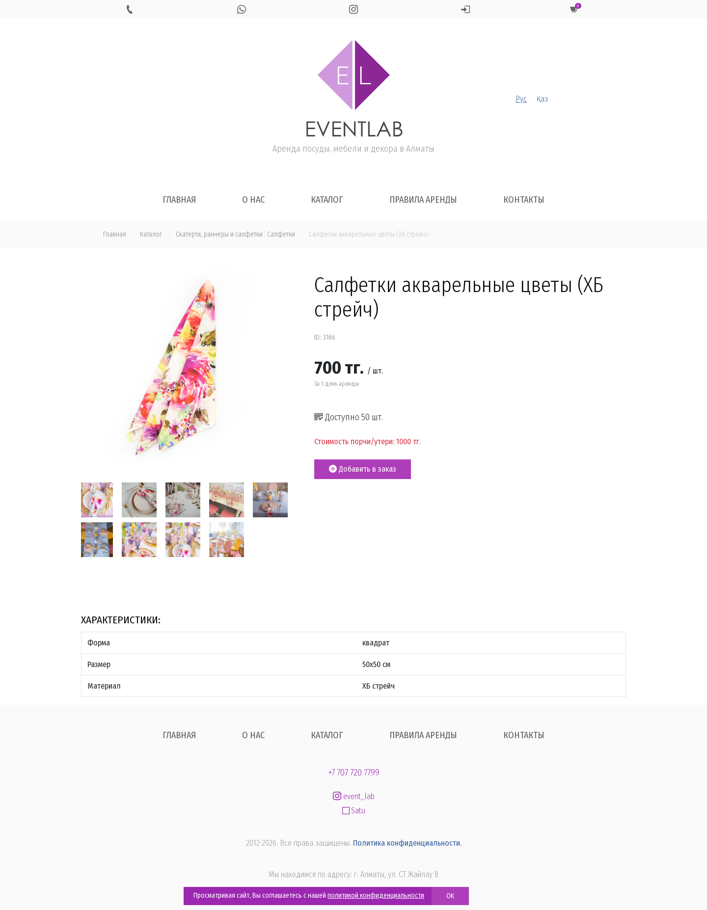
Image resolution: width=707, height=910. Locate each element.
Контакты (523, 199)
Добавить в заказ (362, 469)
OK (450, 896)
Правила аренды (423, 199)
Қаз (542, 99)
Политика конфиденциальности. (407, 843)
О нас (253, 199)
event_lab (354, 796)
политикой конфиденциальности (375, 895)
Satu (353, 810)
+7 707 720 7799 (354, 772)
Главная (179, 199)
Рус (521, 99)
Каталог (327, 199)
